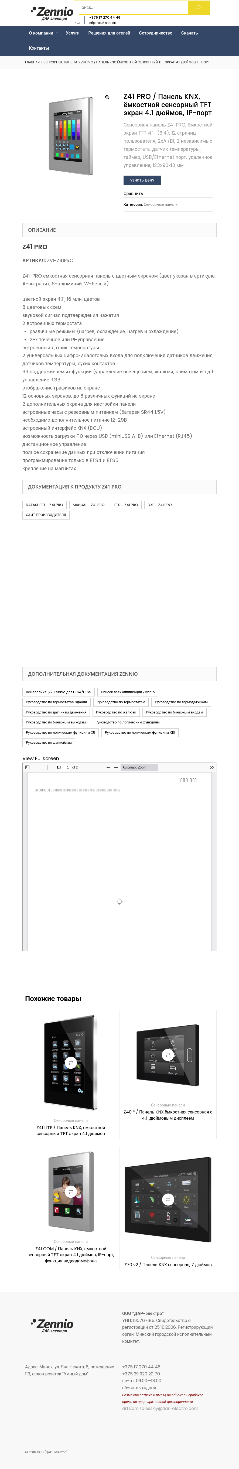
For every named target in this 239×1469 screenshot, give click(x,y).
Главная (32, 62)
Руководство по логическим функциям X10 (140, 732)
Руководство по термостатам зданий (56, 702)
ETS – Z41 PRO (126, 504)
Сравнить (133, 193)
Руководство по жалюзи (116, 712)
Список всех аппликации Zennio (128, 692)
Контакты (39, 48)
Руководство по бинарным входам (174, 712)
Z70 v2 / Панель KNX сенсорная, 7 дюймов (168, 1265)
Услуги (73, 33)
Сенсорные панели (60, 62)
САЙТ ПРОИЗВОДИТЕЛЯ (46, 514)
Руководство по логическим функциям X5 (60, 732)
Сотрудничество (156, 33)
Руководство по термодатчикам (181, 702)
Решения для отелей (109, 33)
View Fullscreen (40, 758)
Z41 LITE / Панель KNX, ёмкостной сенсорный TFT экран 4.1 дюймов (70, 1131)
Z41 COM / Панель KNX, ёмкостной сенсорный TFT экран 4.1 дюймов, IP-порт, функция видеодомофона (71, 1255)
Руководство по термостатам (121, 702)
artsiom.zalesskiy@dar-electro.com (160, 1408)
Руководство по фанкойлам (49, 742)
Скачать (189, 33)
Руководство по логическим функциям (127, 722)
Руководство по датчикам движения (56, 712)
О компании (43, 33)
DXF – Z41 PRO (160, 504)
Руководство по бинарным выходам (56, 722)
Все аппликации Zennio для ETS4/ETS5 (58, 692)
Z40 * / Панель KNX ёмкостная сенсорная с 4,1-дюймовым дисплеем (168, 1115)
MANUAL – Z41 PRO (89, 504)
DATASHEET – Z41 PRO (44, 504)
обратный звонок (102, 23)
